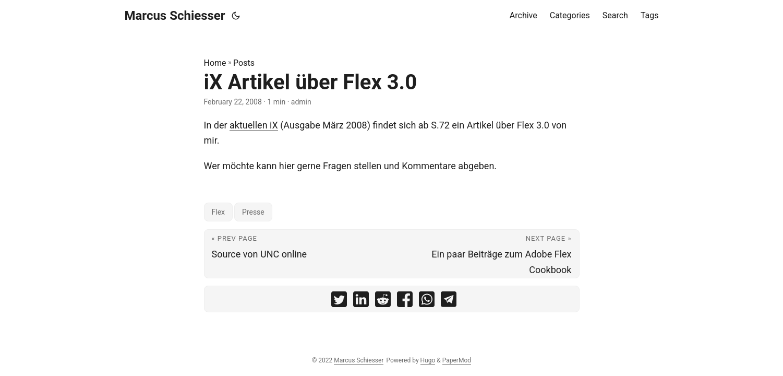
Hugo (428, 360)
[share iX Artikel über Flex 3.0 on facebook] (405, 301)
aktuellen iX (254, 125)
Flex (218, 212)
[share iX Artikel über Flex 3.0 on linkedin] (361, 301)
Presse (253, 212)
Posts (244, 63)
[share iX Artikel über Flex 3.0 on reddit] (383, 301)
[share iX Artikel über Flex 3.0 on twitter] (339, 301)
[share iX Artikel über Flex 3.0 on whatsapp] (427, 301)
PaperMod (456, 360)
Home (215, 63)
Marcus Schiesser (175, 15)
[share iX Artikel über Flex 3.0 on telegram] (448, 301)
